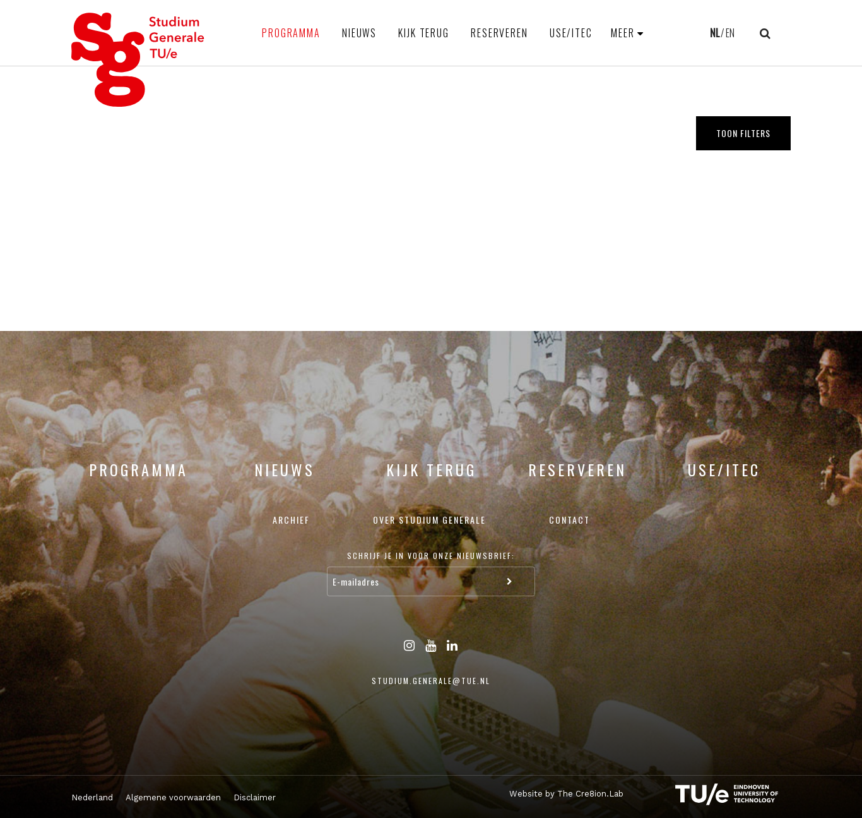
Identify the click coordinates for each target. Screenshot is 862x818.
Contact (569, 519)
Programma (291, 32)
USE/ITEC (571, 32)
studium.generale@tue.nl (431, 680)
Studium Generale (138, 60)
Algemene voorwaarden (173, 797)
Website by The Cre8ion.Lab (566, 793)
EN (730, 32)
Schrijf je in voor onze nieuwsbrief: (431, 555)
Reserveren (499, 32)
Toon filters (743, 133)
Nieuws (359, 32)
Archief (291, 519)
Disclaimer (254, 797)
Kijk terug (423, 32)
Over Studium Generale (429, 519)
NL (714, 32)
